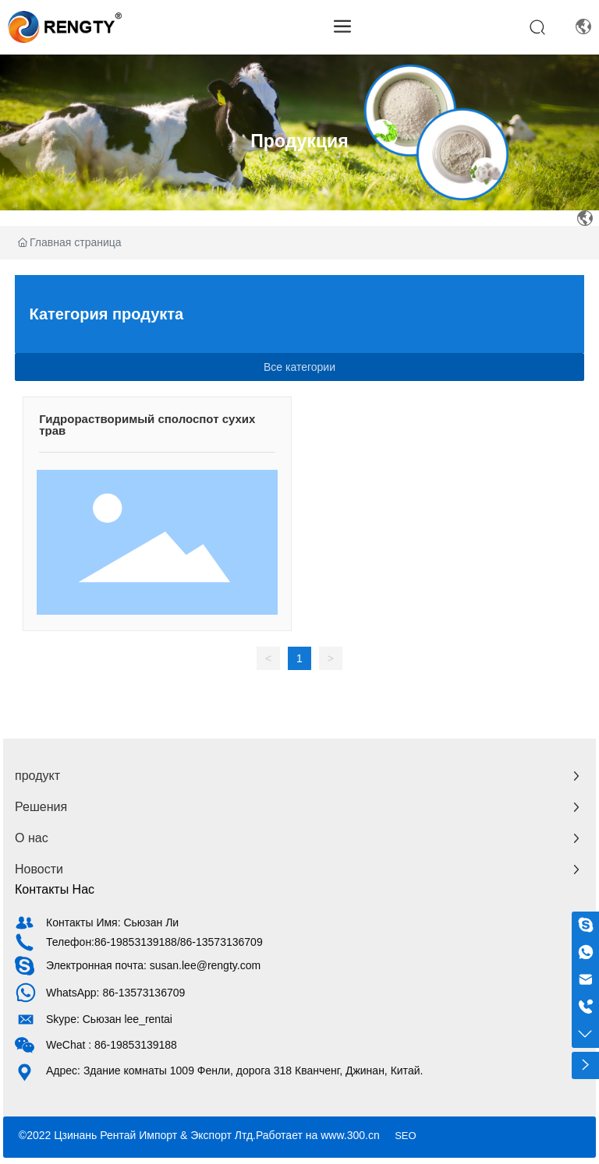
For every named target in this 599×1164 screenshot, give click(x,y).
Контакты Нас (54, 889)
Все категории (299, 367)
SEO (405, 1135)
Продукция (299, 141)
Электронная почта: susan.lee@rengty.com (153, 965)
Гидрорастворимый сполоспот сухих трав (147, 424)
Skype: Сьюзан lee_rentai (109, 1019)
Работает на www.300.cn (318, 1135)
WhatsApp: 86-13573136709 (115, 992)
